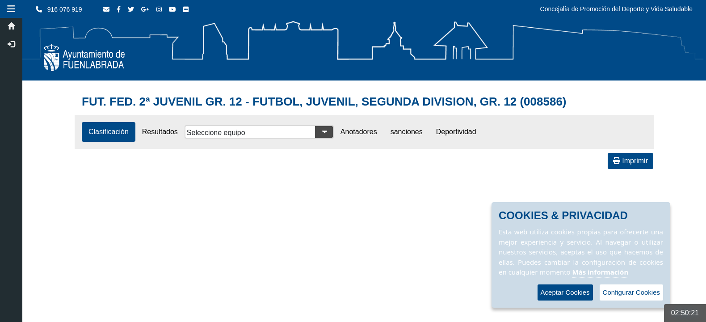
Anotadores (358, 132)
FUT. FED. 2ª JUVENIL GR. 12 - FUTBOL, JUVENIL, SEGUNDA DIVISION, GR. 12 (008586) (324, 101)
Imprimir (630, 161)
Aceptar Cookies (565, 292)
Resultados (160, 132)
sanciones (407, 132)
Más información (600, 271)
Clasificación (108, 132)
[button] (11, 9)
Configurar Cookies (631, 292)
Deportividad (456, 132)
